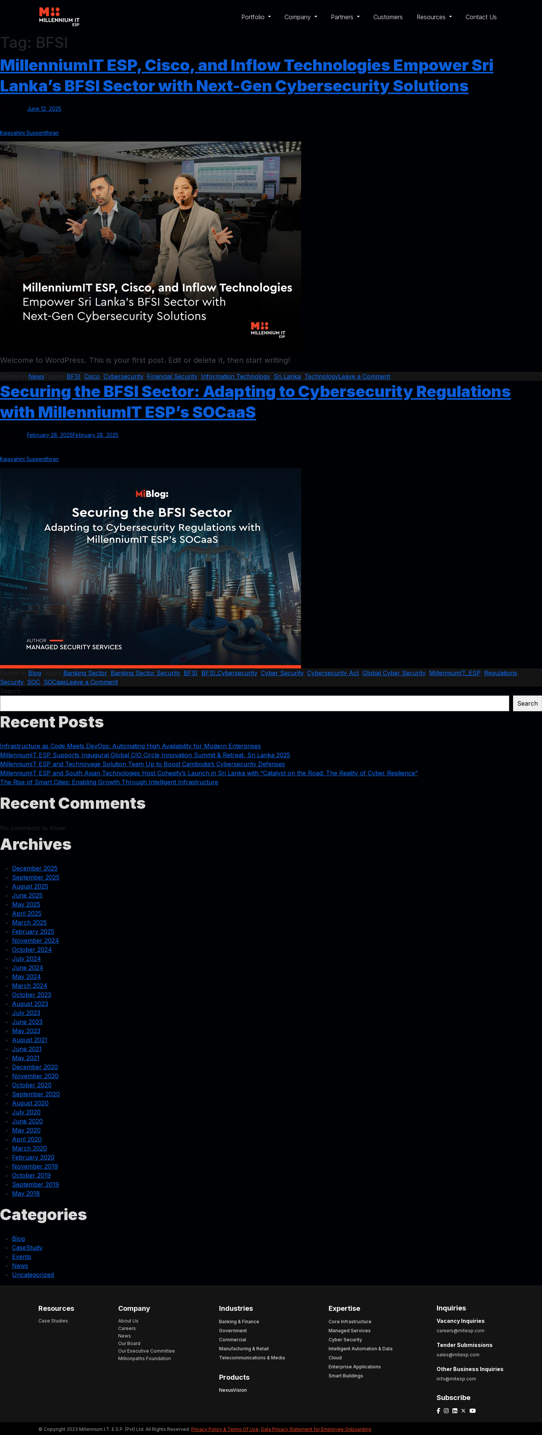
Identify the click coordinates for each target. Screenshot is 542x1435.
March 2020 (29, 1148)
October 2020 (32, 1085)
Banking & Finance (239, 1321)
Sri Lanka (287, 376)
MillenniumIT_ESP (454, 673)
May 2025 (26, 904)
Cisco (92, 376)
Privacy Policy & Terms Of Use (225, 1429)
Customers (388, 17)
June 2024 (27, 967)
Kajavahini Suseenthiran (29, 132)
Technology (321, 376)
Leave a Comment (364, 376)
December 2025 (35, 868)
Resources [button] (432, 17)
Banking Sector (85, 673)
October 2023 (31, 994)
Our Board (129, 1343)
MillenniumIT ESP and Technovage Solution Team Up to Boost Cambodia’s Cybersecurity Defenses (142, 764)
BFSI (74, 376)
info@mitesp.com (456, 1379)
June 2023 (27, 1022)
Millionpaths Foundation (144, 1358)
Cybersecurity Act (333, 673)
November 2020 (35, 1076)
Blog (34, 673)
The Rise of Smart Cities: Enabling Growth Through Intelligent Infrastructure (109, 782)
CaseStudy (27, 1247)
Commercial (232, 1339)
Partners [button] (343, 17)
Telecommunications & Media (252, 1357)
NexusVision (233, 1390)
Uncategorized (33, 1274)
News (36, 376)
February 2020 (33, 1157)
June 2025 (27, 895)
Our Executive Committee (146, 1351)
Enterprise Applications (355, 1367)
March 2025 (29, 922)
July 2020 (26, 1112)
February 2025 (33, 931)
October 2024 (32, 949)
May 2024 (26, 976)
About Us (128, 1321)
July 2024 (26, 958)
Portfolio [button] (253, 17)
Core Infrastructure (350, 1321)
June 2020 (27, 1121)
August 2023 (30, 1003)
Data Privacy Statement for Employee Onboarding (316, 1429)
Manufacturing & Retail (244, 1348)
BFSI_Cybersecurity (229, 673)
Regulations (500, 673)
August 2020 (30, 1103)
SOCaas (55, 682)
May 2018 (26, 1193)
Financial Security (172, 376)
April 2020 (27, 1139)
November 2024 (35, 940)
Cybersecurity (123, 376)
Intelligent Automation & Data (361, 1348)
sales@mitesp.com (458, 1354)
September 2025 (35, 877)
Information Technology (235, 376)
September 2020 (36, 1094)
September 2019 (35, 1184)
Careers (127, 1328)
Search (10, 691)
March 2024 (29, 985)
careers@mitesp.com (460, 1330)
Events (21, 1256)
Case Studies (53, 1321)
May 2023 (26, 1031)
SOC (33, 682)
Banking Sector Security (145, 673)
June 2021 (27, 1049)
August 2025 (30, 886)
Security (11, 682)
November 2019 (35, 1166)
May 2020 (26, 1130)
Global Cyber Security (393, 673)
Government (233, 1330)
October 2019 (31, 1175)
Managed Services (350, 1330)
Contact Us (481, 17)
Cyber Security (282, 673)
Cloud (335, 1357)
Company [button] (299, 17)
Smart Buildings (346, 1376)
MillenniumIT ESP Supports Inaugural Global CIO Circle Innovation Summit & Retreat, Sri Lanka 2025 (145, 755)
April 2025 (26, 913)
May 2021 (26, 1058)
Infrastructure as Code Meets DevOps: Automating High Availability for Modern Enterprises (130, 746)
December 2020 (35, 1067)
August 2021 (29, 1040)
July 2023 (26, 1013)
